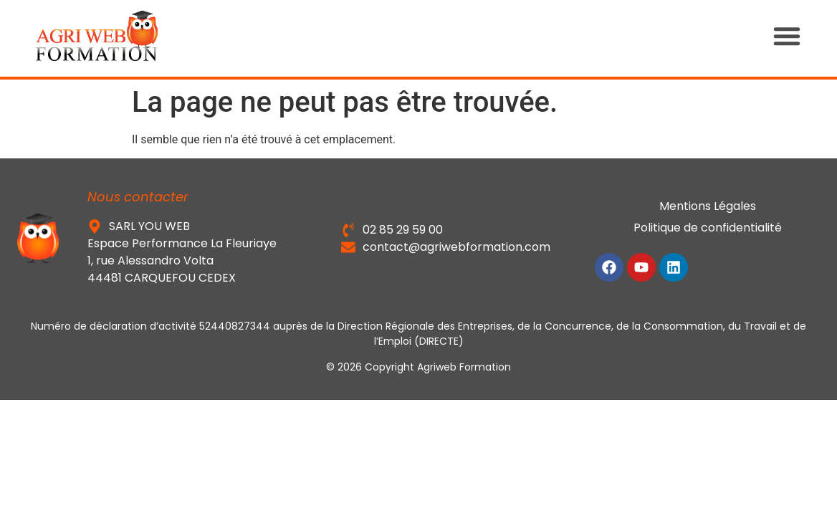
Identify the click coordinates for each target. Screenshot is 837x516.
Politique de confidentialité (707, 227)
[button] (801, 36)
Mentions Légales (707, 206)
